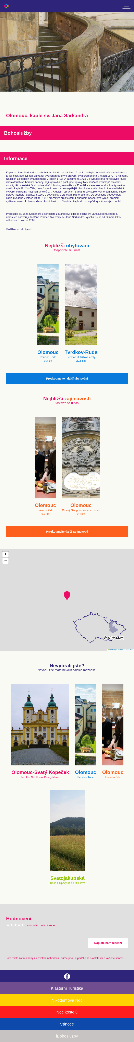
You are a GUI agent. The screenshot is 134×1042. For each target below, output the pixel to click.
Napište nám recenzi (108, 943)
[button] (67, 595)
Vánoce (67, 1024)
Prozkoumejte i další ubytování (67, 378)
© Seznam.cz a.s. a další (124, 649)
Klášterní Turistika (67, 988)
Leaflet (111, 649)
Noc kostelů (67, 1012)
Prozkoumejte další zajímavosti (67, 531)
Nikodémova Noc (66, 1000)
